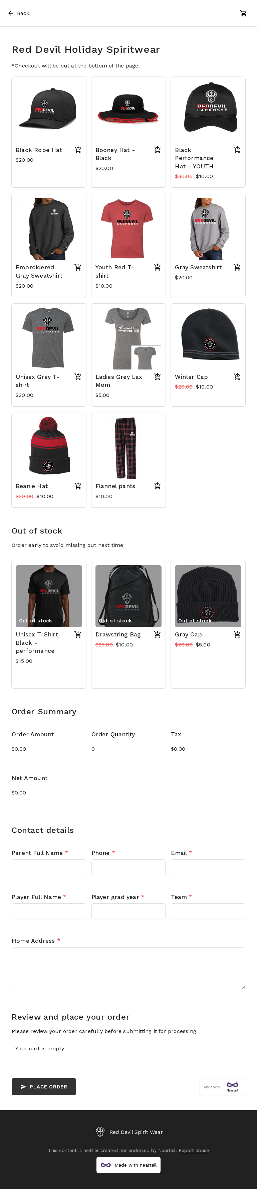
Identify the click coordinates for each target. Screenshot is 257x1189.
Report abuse (194, 1150)
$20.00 (24, 160)
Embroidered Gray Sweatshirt (39, 271)
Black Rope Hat (39, 150)
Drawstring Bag (118, 634)
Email (181, 853)
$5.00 (102, 395)
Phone (103, 853)
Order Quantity (113, 734)
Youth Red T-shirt (114, 271)
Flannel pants (115, 486)
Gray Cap (188, 634)
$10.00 (194, 176)
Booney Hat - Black (115, 154)
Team (181, 897)
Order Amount (33, 734)
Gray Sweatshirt (198, 267)
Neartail (167, 1150)
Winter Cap (191, 377)
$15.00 (24, 661)
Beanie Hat (32, 486)
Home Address (36, 940)
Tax (176, 734)
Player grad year (118, 897)
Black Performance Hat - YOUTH (194, 158)
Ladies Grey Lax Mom (119, 381)
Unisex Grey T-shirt (38, 381)
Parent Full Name (40, 853)
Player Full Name (39, 897)
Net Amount (29, 778)
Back (18, 13)
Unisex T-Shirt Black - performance (37, 642)
